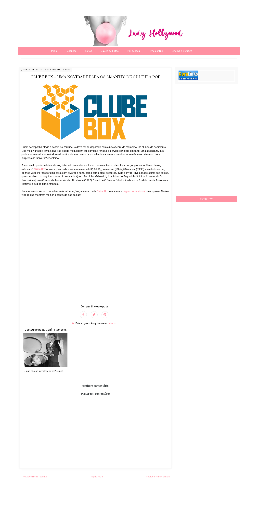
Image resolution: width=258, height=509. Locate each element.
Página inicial (96, 476)
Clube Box (40, 169)
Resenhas (71, 50)
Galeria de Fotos (110, 50)
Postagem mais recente (34, 476)
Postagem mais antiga (158, 476)
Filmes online (156, 50)
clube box (112, 323)
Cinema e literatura (182, 50)
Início (54, 50)
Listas (88, 50)
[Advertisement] (42, 5)
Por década (134, 50)
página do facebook (134, 191)
